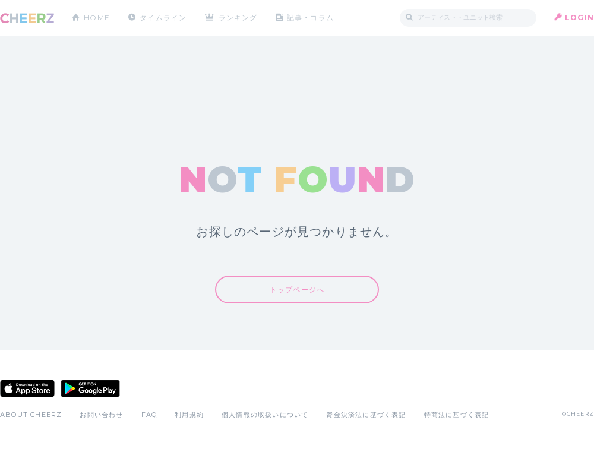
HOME (97, 17)
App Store (27, 388)
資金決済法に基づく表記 (366, 414)
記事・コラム (310, 17)
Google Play (90, 388)
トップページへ (297, 289)
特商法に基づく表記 (456, 414)
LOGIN (579, 17)
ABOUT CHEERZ (31, 414)
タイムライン (163, 17)
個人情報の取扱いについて (265, 414)
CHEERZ (27, 18)
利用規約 (189, 414)
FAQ (149, 414)
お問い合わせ (101, 414)
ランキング (238, 17)
